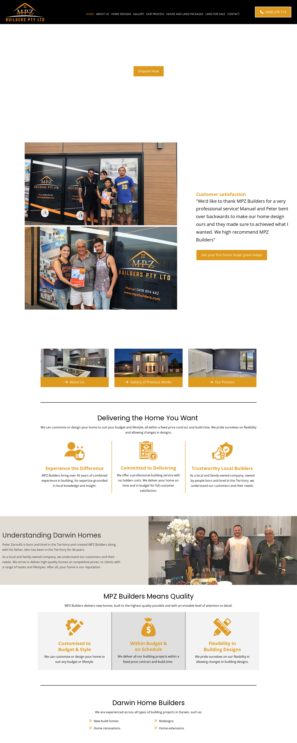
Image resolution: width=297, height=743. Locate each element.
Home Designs (121, 14)
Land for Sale (215, 14)
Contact (233, 14)
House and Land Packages (184, 14)
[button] (273, 12)
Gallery (138, 14)
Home (90, 14)
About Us (102, 14)
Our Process (155, 14)
